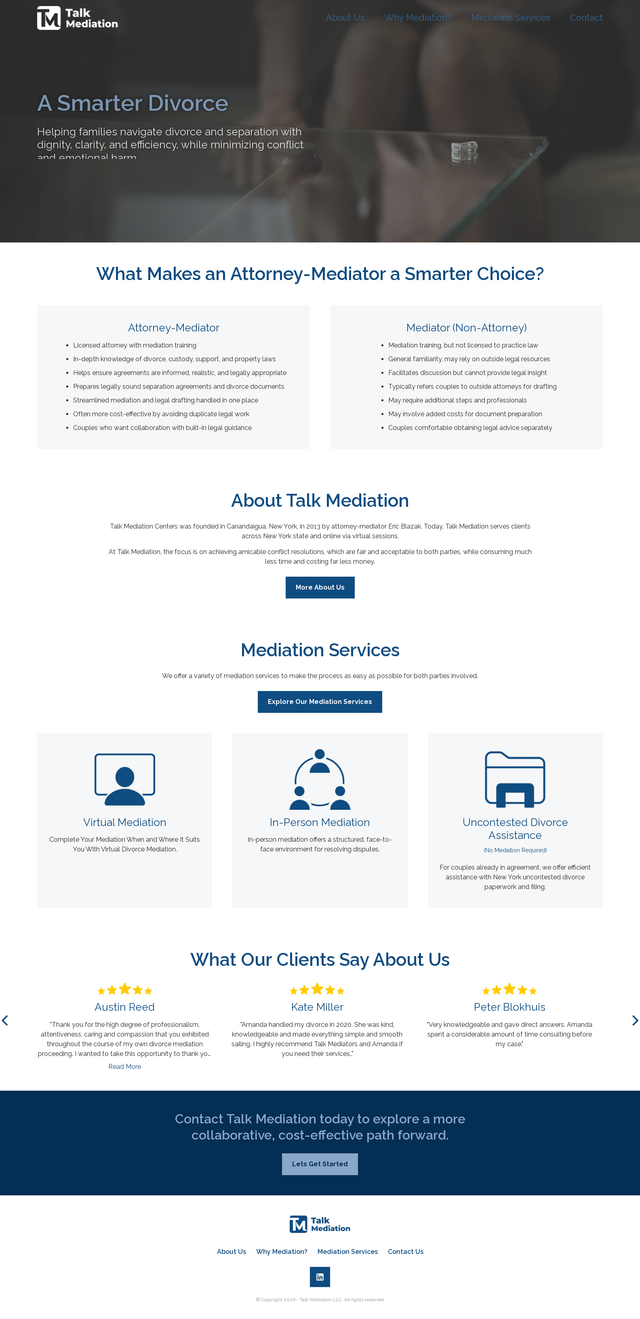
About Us (360, 18)
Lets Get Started (320, 1169)
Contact (587, 18)
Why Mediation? (428, 18)
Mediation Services (515, 18)
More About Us (320, 592)
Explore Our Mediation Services (320, 706)
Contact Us (405, 1252)
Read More (124, 1071)
